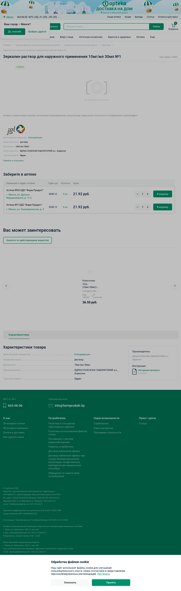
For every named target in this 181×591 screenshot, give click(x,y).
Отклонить (70, 582)
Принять (111, 582)
